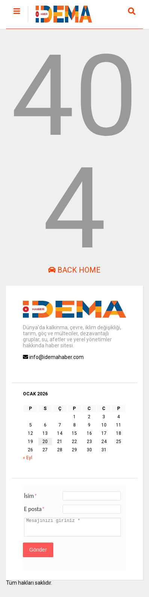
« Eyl (27, 457)
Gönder (38, 550)
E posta (34, 509)
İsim (30, 495)
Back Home (74, 269)
